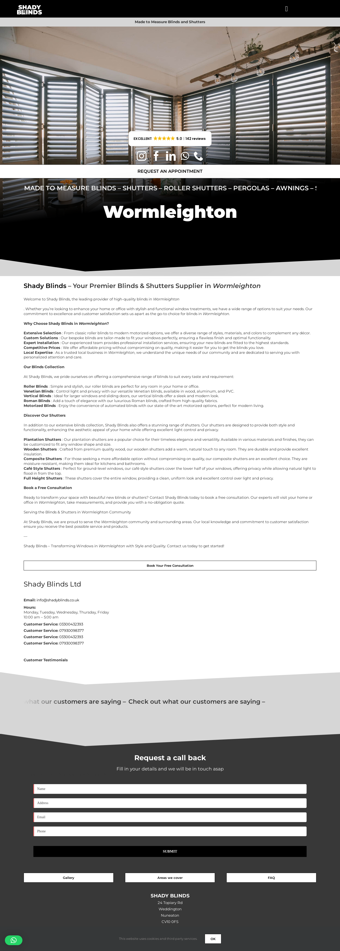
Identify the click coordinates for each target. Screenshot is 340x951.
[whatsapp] (185, 156)
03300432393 (71, 624)
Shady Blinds (45, 286)
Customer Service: (41, 624)
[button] (170, 138)
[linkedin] (171, 156)
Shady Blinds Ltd (52, 584)
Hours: (30, 607)
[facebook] (156, 156)
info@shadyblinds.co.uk (58, 600)
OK (213, 939)
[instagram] (141, 156)
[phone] (199, 156)
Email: (30, 600)
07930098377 (71, 630)
